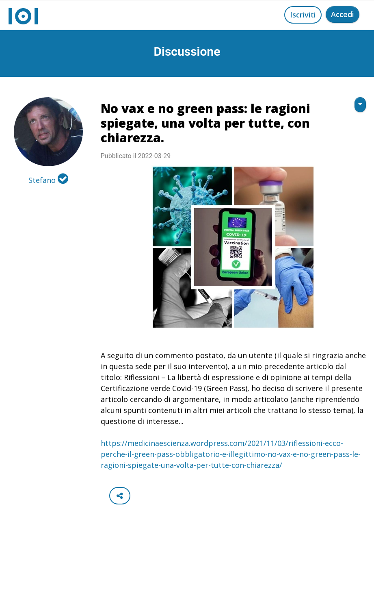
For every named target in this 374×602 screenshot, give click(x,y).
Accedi (342, 14)
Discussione (187, 51)
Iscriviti (303, 15)
